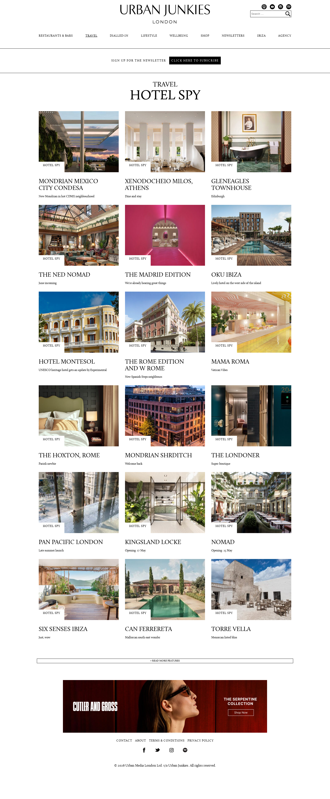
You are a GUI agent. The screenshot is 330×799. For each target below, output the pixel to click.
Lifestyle (149, 35)
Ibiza (261, 35)
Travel (91, 35)
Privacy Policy (201, 740)
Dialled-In (119, 35)
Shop (205, 35)
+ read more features (165, 661)
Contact (124, 740)
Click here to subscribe (195, 60)
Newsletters (233, 35)
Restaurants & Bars (56, 35)
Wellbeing (179, 35)
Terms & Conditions (167, 740)
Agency (284, 35)
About (140, 740)
